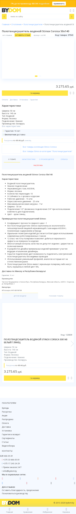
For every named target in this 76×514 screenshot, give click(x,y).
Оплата (5, 100)
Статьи (5, 442)
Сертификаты (8, 438)
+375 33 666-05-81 (11, 459)
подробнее (44, 3)
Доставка (14, 100)
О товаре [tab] (12, 159)
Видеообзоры (8, 445)
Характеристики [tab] (28, 159)
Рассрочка (6, 411)
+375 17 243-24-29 (11, 463)
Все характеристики (11, 126)
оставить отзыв (22, 35)
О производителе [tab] (46, 159)
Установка (23, 100)
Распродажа (7, 419)
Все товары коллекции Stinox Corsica (40, 147)
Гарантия (34, 100)
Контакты (7, 451)
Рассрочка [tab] (38, 165)
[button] (36, 76)
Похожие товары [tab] (56, 296)
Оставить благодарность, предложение (20, 490)
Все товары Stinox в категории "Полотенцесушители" (47, 151)
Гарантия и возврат (11, 434)
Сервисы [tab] (64, 159)
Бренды (5, 408)
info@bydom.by (10, 471)
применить (59, 3)
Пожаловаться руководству (15, 493)
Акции (4, 415)
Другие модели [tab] (20, 296)
